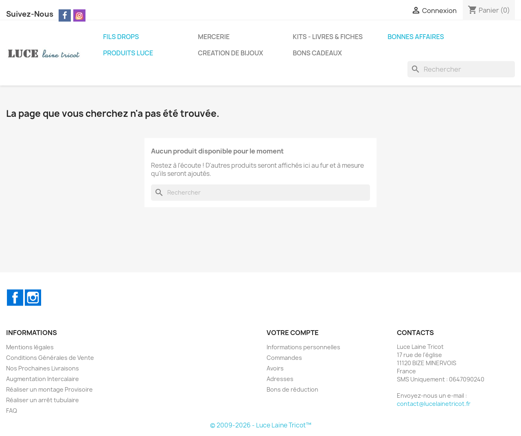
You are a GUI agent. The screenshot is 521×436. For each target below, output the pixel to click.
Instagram (33, 297)
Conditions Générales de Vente (50, 358)
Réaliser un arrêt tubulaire (42, 400)
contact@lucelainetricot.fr (434, 404)
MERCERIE (214, 36)
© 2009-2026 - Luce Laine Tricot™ (260, 425)
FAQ (11, 410)
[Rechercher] (461, 69)
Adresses (280, 379)
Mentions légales (30, 347)
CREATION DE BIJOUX (230, 52)
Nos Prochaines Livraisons (42, 368)
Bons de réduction (292, 389)
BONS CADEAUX (317, 52)
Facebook (15, 297)
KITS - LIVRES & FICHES (328, 36)
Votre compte (293, 332)
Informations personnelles (303, 347)
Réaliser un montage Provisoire (49, 389)
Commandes (284, 358)
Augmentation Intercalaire (42, 379)
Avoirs (275, 368)
